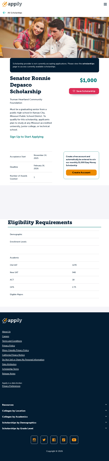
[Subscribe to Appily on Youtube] (74, 440)
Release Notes (8, 373)
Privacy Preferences (11, 386)
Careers (5, 336)
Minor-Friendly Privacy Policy (15, 350)
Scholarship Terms (10, 369)
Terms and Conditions (12, 341)
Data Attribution (9, 364)
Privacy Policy (8, 345)
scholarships (88, 63)
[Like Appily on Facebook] (53, 440)
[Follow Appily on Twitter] (44, 440)
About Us (6, 331)
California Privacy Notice (13, 355)
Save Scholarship (84, 91)
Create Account (81, 172)
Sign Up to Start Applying (26, 136)
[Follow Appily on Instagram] (34, 440)
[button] (74, 91)
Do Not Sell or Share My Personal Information (23, 359)
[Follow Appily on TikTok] (63, 440)
